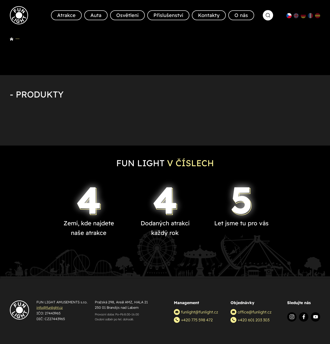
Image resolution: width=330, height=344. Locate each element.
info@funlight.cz (49, 307)
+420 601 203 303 (250, 320)
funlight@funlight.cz (196, 312)
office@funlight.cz (251, 312)
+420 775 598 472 (193, 320)
